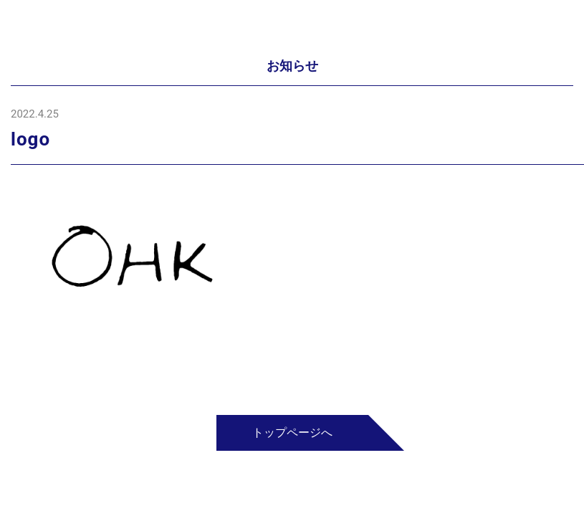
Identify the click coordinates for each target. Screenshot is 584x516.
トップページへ (292, 432)
